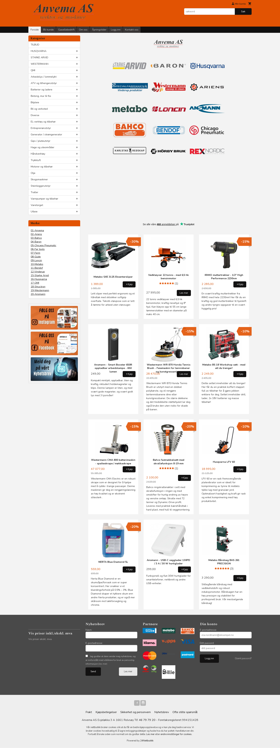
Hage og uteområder (42, 147)
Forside (35, 29)
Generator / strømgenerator (46, 134)
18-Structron (38, 286)
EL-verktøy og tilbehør (43, 121)
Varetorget (37, 205)
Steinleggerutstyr (41, 186)
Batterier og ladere (41, 89)
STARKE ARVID (39, 57)
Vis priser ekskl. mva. (40, 639)
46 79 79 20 (147, 720)
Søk (243, 11)
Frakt (89, 712)
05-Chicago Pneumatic (43, 245)
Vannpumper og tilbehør (44, 198)
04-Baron (36, 241)
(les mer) (102, 663)
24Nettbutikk (146, 740)
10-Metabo (37, 264)
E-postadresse (208, 630)
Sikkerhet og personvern (135, 712)
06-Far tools (38, 249)
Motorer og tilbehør (42, 166)
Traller (34, 192)
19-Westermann (40, 290)
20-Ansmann (38, 294)
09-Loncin (36, 260)
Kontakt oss (131, 29)
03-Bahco (36, 238)
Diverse (35, 115)
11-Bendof (37, 268)
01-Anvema (37, 230)
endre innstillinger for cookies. (176, 734)
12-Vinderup (38, 271)
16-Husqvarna (39, 279)
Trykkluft (36, 160)
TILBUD (35, 44)
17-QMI (35, 283)
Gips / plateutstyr (40, 141)
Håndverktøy (38, 153)
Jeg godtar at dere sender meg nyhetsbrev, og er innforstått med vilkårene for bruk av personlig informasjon (111, 660)
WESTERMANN (39, 64)
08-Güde (36, 256)
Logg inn (116, 29)
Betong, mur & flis (41, 96)
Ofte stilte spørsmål (185, 712)
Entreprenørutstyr (41, 128)
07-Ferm (35, 253)
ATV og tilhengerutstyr (44, 83)
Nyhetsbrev (161, 712)
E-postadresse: (94, 643)
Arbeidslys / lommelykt (43, 76)
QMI (33, 70)
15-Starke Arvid (40, 275)
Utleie (34, 211)
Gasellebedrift (66, 29)
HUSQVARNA (38, 51)
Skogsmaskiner (39, 179)
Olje (33, 173)
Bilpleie (35, 102)
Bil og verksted (39, 109)
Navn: (89, 630)
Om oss (83, 29)
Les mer (128, 671)
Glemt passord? (243, 658)
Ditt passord (207, 643)
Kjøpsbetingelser (106, 712)
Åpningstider (99, 29)
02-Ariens (36, 234)
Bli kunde (48, 29)
